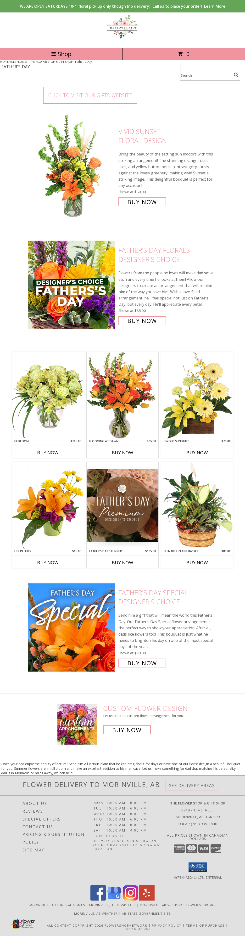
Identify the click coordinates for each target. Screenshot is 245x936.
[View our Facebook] (98, 899)
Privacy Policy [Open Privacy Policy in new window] (166, 925)
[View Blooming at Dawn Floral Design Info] (122, 395)
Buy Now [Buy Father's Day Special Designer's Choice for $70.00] (142, 663)
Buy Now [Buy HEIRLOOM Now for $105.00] (48, 452)
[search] (236, 75)
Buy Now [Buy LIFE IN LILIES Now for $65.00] (48, 562)
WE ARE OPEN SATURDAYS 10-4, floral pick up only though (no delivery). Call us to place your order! (122, 6)
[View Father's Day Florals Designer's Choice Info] (72, 285)
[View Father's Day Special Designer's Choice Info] (72, 627)
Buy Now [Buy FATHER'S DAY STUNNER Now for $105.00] (122, 562)
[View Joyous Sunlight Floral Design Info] (197, 395)
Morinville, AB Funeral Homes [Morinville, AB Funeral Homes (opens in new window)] (57, 905)
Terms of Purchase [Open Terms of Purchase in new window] (205, 925)
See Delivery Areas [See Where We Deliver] (192, 785)
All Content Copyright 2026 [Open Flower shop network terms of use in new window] (75, 925)
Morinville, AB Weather (96, 913)
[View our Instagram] (130, 899)
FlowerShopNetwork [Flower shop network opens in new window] (126, 925)
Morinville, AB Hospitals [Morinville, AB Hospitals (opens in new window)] (112, 905)
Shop (61, 54)
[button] (198, 867)
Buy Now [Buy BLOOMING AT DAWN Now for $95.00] (122, 452)
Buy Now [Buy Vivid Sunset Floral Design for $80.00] (142, 202)
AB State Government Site (146, 913)
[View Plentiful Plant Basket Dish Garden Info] (197, 505)
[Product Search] (206, 75)
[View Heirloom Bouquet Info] (48, 395)
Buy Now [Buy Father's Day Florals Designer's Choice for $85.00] (142, 321)
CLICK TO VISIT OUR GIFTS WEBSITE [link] (90, 95)
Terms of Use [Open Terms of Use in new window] (137, 928)
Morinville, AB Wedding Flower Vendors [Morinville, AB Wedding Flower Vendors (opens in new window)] (178, 905)
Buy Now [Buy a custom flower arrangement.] (127, 730)
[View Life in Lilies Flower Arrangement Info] (48, 505)
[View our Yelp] (147, 899)
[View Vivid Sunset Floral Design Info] (72, 166)
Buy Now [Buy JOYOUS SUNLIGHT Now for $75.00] (197, 452)
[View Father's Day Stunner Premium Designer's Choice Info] (122, 505)
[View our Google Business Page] (114, 899)
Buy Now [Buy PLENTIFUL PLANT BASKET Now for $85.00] (197, 562)
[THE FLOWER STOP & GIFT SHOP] (122, 41)
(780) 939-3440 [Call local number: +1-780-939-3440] (204, 823)
